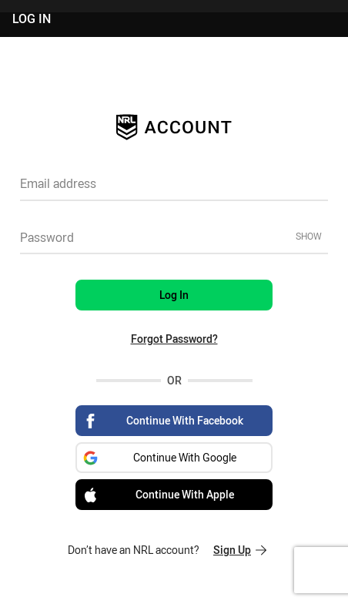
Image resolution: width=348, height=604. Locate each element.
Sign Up (239, 549)
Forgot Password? (174, 338)
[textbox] (174, 188)
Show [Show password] (309, 236)
